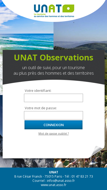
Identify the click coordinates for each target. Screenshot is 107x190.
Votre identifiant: (38, 90)
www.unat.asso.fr (53, 185)
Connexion (53, 124)
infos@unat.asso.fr (61, 180)
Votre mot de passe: (41, 108)
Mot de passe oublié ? (53, 133)
